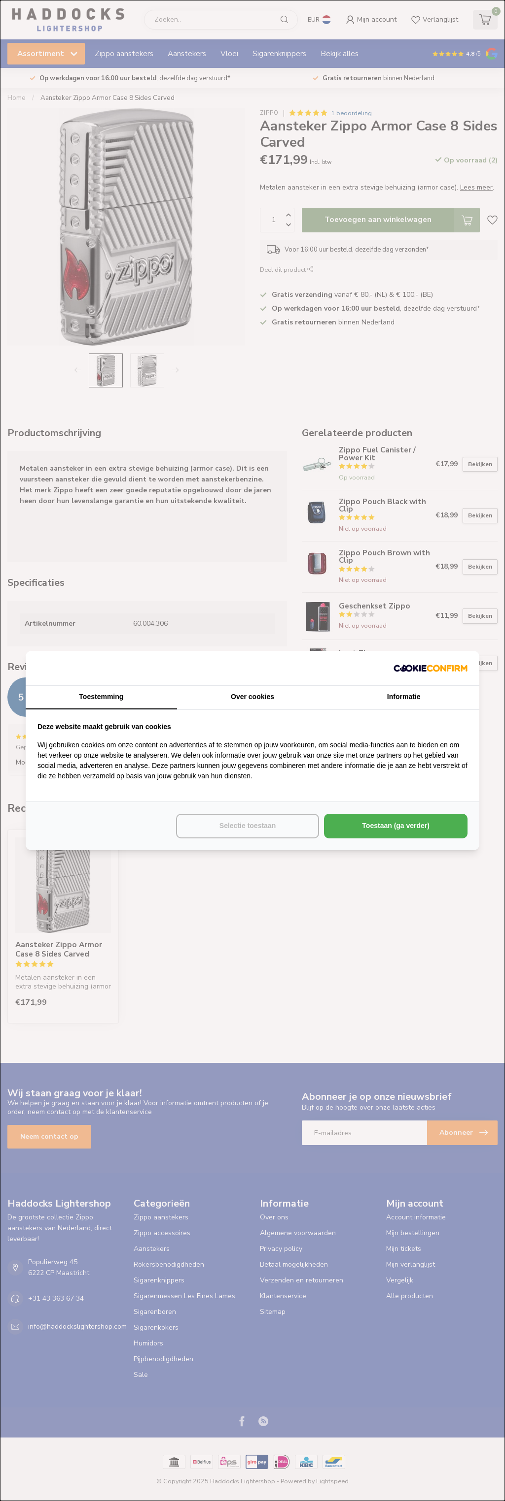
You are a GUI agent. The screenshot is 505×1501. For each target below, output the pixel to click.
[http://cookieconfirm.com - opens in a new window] (431, 668)
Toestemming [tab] (101, 697)
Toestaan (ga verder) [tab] (396, 826)
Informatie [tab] (404, 697)
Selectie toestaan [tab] (247, 826)
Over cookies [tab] (252, 697)
